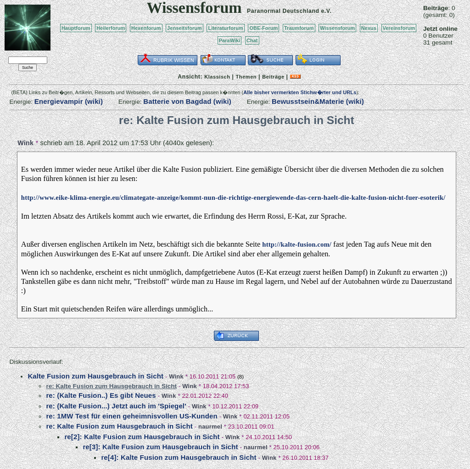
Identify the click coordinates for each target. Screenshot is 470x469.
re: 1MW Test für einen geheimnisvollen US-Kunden (131, 416)
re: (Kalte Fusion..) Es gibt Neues (101, 395)
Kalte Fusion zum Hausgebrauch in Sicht (95, 376)
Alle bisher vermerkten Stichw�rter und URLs (299, 92)
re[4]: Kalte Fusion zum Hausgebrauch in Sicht (178, 457)
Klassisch (217, 76)
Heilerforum (110, 28)
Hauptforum (76, 28)
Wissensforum (337, 28)
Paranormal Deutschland (283, 11)
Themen (246, 76)
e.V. (326, 11)
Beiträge (273, 76)
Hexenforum (146, 28)
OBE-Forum (263, 28)
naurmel (210, 426)
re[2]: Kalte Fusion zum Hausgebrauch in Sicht (141, 437)
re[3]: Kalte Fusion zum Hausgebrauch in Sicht (160, 447)
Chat (252, 40)
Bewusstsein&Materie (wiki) (318, 101)
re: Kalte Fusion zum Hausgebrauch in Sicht (119, 426)
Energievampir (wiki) (68, 101)
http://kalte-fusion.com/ (296, 244)
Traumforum (299, 28)
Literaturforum (225, 28)
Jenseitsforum (184, 28)
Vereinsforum (399, 28)
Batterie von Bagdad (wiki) (187, 101)
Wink (25, 143)
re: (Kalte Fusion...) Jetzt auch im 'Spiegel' (116, 406)
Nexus (368, 28)
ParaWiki (230, 40)
